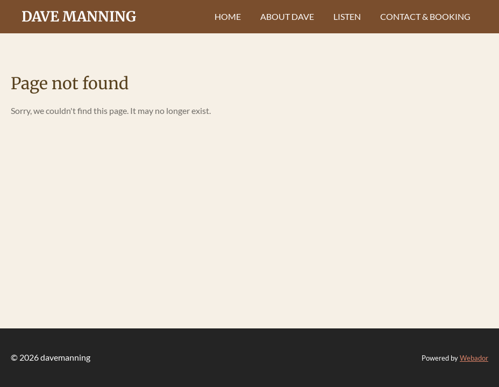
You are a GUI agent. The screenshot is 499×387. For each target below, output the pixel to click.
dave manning (79, 16)
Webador (474, 358)
